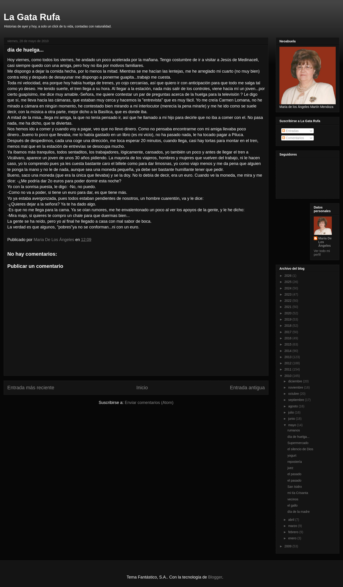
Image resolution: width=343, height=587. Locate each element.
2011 (288, 369)
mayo (292, 425)
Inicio (142, 387)
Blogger (215, 577)
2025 (288, 282)
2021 (288, 307)
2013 (288, 357)
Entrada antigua (247, 387)
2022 (288, 300)
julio (291, 412)
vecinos (292, 499)
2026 (288, 275)
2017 (288, 332)
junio (292, 418)
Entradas (290, 131)
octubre (294, 393)
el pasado (294, 474)
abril (291, 519)
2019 (288, 319)
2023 (288, 294)
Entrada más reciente (30, 387)
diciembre (295, 381)
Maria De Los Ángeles (325, 241)
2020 (288, 313)
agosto (293, 406)
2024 (288, 288)
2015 (288, 344)
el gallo (292, 505)
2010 (288, 376)
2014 (288, 351)
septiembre (296, 400)
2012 (288, 363)
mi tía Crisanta (297, 493)
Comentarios (293, 138)
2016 (288, 338)
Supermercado (297, 443)
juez (290, 468)
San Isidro (294, 486)
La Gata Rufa (32, 17)
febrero (293, 532)
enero (292, 538)
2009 (288, 546)
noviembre (296, 387)
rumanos (293, 430)
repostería (294, 462)
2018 (288, 325)
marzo (293, 526)
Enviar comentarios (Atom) (149, 402)
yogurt (291, 455)
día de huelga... (298, 437)
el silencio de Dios (300, 449)
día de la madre (298, 511)
